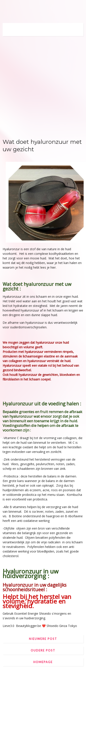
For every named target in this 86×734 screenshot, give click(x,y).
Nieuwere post (43, 639)
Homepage (43, 662)
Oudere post (43, 650)
